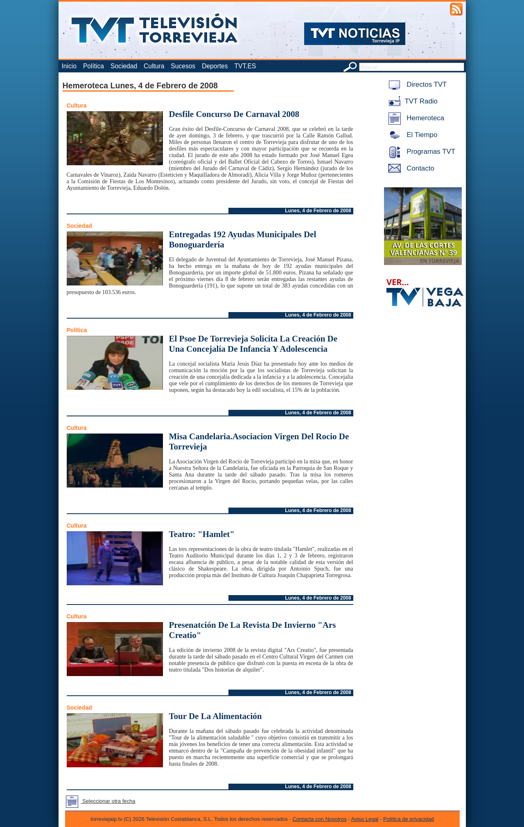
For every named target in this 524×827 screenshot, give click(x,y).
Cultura (154, 66)
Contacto (409, 168)
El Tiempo (411, 135)
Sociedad (124, 66)
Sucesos (183, 66)
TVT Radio (411, 101)
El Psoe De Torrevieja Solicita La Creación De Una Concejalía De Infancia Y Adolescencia (253, 344)
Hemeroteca (415, 118)
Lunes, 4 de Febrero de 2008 (318, 210)
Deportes (215, 66)
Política (93, 66)
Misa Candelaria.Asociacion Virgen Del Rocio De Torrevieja (259, 441)
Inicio (69, 66)
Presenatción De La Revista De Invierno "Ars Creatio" (252, 630)
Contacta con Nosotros (319, 819)
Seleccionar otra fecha (99, 801)
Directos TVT (416, 84)
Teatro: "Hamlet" (202, 534)
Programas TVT (420, 151)
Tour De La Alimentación (215, 716)
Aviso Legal (365, 819)
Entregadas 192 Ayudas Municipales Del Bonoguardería (242, 239)
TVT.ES (245, 66)
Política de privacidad (408, 819)
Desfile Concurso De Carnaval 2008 (234, 114)
